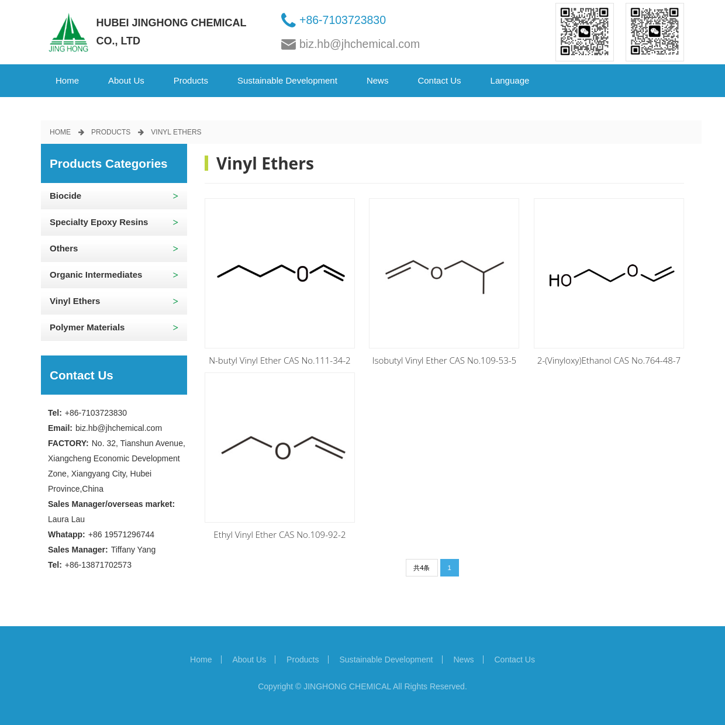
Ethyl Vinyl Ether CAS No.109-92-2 (279, 534)
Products (191, 80)
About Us (126, 80)
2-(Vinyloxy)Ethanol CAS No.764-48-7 (609, 360)
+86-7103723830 (342, 19)
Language (510, 80)
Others (64, 248)
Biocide (65, 196)
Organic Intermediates (96, 274)
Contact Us (439, 80)
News (378, 80)
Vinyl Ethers (176, 132)
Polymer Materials (87, 327)
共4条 (421, 567)
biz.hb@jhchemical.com (359, 43)
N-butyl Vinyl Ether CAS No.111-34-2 (279, 360)
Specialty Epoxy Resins (99, 222)
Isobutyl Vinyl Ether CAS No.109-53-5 (444, 360)
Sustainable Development (287, 80)
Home (67, 80)
